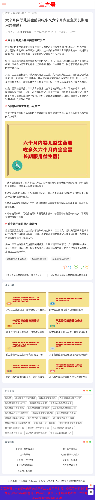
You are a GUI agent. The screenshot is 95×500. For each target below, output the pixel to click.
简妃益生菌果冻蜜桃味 (36, 433)
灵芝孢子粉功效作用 (24, 449)
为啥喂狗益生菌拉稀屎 (63, 428)
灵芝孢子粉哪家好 (25, 465)
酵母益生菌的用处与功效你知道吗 (66, 309)
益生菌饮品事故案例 (16, 259)
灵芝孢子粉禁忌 (70, 465)
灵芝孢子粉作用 (70, 460)
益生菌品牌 (25, 454)
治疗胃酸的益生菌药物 (44, 423)
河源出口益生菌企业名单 (70, 423)
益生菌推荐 (18, 13)
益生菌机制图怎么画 (66, 413)
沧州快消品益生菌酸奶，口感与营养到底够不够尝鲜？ (33, 332)
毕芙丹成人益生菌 (13, 433)
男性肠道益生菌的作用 (60, 403)
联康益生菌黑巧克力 (14, 418)
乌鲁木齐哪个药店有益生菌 (17, 423)
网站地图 (22, 480)
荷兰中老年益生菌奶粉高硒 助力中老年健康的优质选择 (33, 354)
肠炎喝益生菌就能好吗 (42, 413)
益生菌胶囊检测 (39, 259)
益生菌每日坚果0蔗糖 (25, 398)
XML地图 (12, 480)
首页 (7, 13)
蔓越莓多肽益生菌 (38, 403)
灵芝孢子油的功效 (25, 460)
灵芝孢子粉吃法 (25, 471)
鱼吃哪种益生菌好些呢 (70, 398)
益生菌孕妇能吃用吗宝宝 (16, 413)
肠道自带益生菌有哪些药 (64, 408)
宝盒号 (9, 32)
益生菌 (8, 398)
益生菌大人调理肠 (60, 259)
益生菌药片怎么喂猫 (14, 408)
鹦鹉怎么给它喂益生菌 (38, 428)
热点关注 (33, 480)
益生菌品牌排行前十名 (60, 433)
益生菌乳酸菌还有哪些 (38, 408)
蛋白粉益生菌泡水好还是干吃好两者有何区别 (28, 377)
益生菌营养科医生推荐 (63, 418)
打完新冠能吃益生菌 (14, 428)
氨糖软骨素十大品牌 (70, 454)
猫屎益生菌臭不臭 (47, 398)
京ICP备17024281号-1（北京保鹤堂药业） (67, 480)
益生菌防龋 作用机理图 (38, 418)
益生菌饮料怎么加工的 (15, 403)
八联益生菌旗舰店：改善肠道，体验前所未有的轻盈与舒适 (35, 309)
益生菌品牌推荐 (70, 449)
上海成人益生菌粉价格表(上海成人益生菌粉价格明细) (30, 275)
